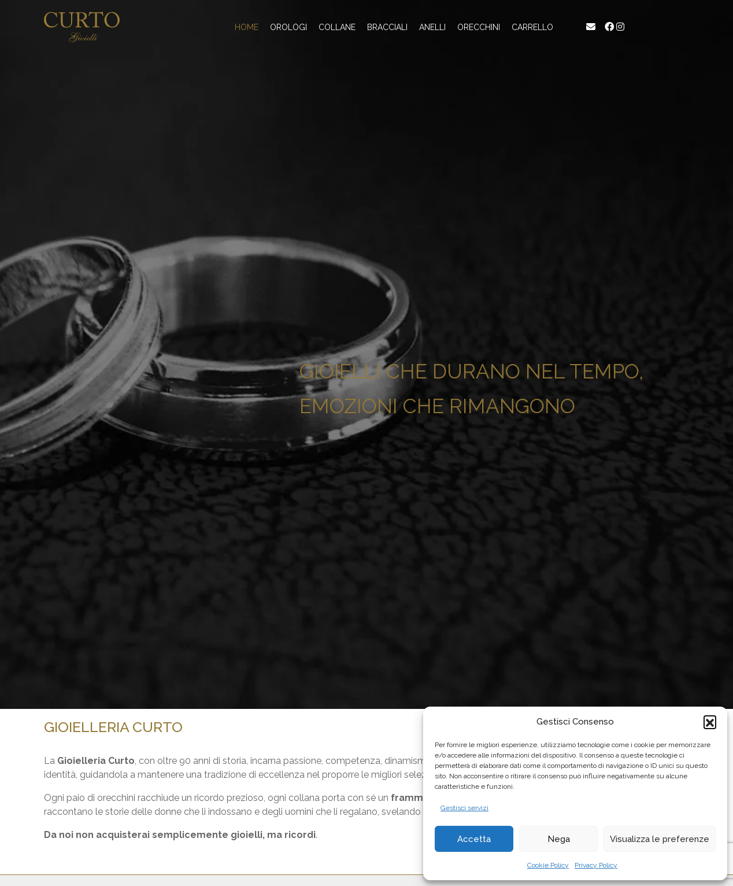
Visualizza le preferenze (659, 839)
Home (246, 27)
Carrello (532, 27)
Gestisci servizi (464, 808)
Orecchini (478, 27)
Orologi (288, 27)
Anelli (432, 27)
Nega (558, 839)
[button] (710, 721)
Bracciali (387, 27)
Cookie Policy (548, 865)
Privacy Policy (596, 865)
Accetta (474, 839)
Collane (337, 27)
